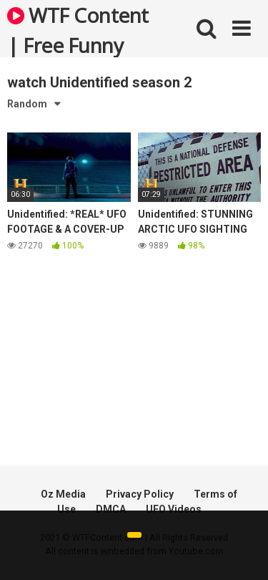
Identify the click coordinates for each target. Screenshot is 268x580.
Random (27, 104)
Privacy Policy (140, 494)
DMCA (111, 509)
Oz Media (63, 494)
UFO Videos (174, 509)
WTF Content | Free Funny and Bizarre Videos (78, 29)
